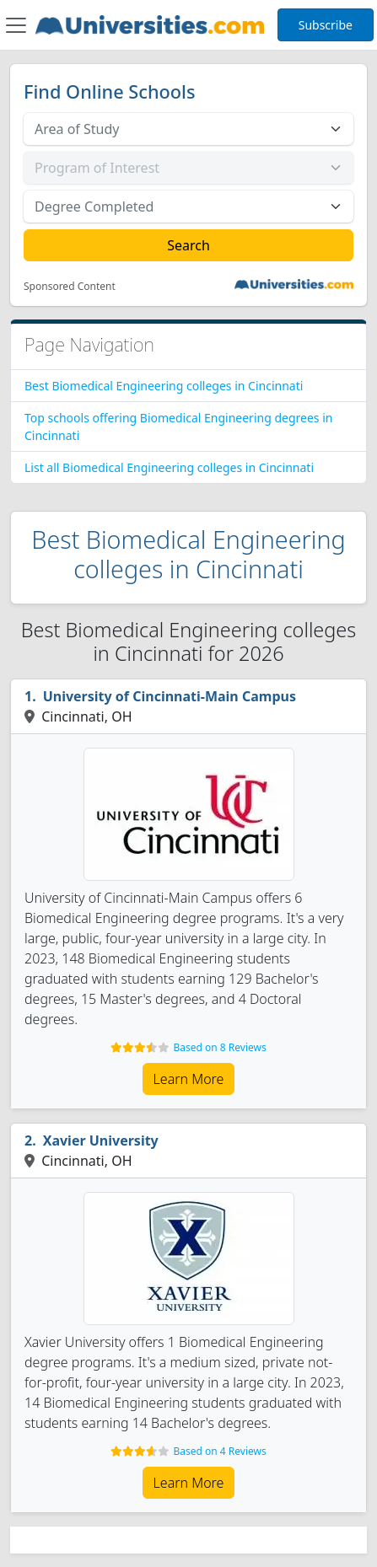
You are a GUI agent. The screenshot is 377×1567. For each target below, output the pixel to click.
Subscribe (326, 25)
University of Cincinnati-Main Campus (169, 696)
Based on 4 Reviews (219, 1451)
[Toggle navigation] (16, 25)
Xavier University (101, 1140)
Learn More (188, 1079)
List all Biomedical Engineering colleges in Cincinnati (169, 467)
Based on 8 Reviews (219, 1047)
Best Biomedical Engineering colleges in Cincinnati (163, 386)
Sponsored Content (70, 286)
